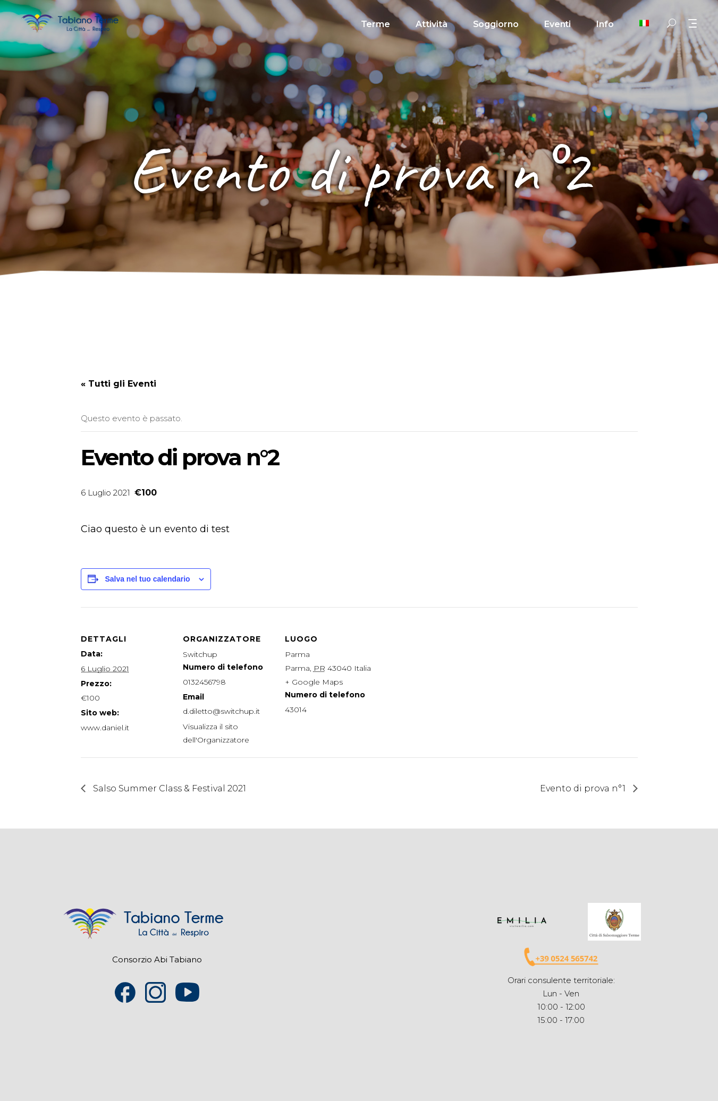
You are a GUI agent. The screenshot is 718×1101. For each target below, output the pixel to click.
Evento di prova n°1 (584, 788)
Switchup (200, 654)
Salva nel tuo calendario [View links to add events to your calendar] (147, 579)
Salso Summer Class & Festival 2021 (168, 788)
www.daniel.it (105, 727)
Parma (297, 654)
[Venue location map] (443, 680)
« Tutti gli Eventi (118, 384)
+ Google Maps (314, 682)
